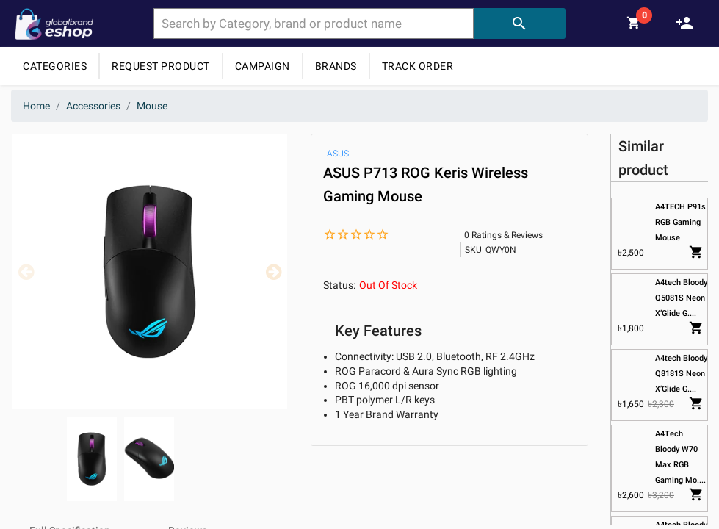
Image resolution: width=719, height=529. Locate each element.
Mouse (152, 106)
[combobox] (313, 23)
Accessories (93, 106)
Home (36, 106)
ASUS (338, 153)
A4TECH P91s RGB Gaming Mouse (680, 222)
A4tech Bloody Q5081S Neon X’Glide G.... (681, 298)
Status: (339, 285)
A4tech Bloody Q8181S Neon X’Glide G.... (681, 373)
